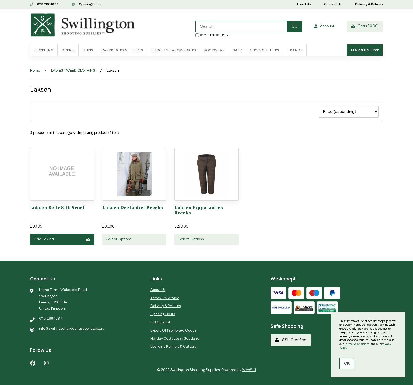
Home (35, 70)
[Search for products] (241, 26)
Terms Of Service (164, 298)
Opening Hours (87, 4)
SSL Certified (290, 340)
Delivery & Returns (369, 4)
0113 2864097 (44, 4)
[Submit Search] (294, 26)
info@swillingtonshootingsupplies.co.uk (71, 328)
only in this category (211, 35)
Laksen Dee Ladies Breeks (132, 207)
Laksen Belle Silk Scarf (57, 207)
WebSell (249, 370)
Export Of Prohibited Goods (173, 330)
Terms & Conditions (356, 344)
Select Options (118, 239)
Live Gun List (365, 49)
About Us (304, 4)
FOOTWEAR (214, 49)
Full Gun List (160, 322)
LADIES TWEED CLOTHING (73, 70)
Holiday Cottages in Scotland (174, 338)
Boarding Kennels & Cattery (173, 346)
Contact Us (333, 4)
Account (324, 26)
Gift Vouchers (264, 49)
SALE (237, 49)
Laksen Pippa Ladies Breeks (198, 210)
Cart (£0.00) (365, 26)
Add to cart (62, 239)
